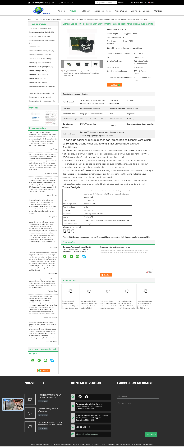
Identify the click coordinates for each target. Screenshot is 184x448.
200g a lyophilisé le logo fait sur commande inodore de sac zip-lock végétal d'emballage (108, 304)
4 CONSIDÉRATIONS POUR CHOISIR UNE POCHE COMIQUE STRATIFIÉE (49, 396)
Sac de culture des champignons (40, 101)
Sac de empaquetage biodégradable (42, 40)
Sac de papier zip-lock (37, 83)
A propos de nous (102, 11)
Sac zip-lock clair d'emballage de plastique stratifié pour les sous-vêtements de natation (70, 305)
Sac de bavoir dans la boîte (38, 55)
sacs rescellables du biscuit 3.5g (138, 237)
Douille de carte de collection (39, 59)
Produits (72, 11)
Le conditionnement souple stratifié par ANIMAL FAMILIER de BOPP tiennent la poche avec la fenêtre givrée (126, 305)
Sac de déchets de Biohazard (39, 97)
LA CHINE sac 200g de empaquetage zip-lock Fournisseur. (71, 444)
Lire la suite (43, 401)
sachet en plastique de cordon (39, 93)
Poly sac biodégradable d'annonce (48, 410)
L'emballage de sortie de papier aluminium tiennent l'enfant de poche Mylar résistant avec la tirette (82, 73)
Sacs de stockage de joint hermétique (42, 87)
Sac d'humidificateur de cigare (40, 51)
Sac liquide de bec (35, 79)
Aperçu (61, 11)
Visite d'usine (120, 11)
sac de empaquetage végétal (39, 67)
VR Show (86, 11)
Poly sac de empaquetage (38, 28)
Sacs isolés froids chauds (38, 36)
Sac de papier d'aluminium (38, 63)
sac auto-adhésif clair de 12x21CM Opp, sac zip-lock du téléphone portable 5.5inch (89, 304)
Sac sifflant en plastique (37, 71)
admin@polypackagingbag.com (42, 3)
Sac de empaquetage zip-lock (53, 19)
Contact (158, 11)
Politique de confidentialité (40, 444)
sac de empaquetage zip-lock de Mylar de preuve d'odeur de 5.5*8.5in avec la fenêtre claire (144, 305)
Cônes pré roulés (35, 47)
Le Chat (115, 85)
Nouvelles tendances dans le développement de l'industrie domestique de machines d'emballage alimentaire (50, 423)
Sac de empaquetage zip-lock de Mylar (86, 237)
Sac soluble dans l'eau (37, 75)
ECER (97, 447)
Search (120, 3)
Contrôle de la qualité (140, 11)
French (153, 3)
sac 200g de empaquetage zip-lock (113, 237)
